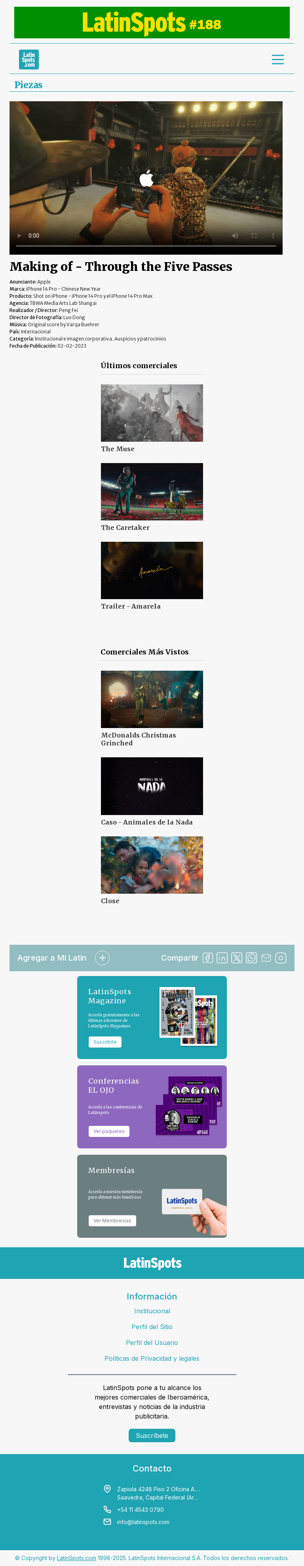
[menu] (278, 59)
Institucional (152, 1311)
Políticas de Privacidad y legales (152, 1358)
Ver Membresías (112, 1221)
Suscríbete (152, 1435)
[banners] (152, 22)
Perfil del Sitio (152, 1327)
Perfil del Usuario (152, 1343)
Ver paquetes (109, 1131)
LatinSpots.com (76, 1558)
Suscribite (105, 1042)
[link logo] (29, 59)
